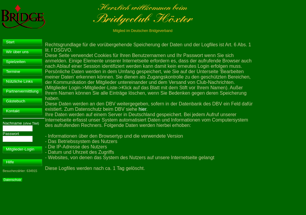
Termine (13, 71)
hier (142, 109)
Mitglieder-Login (20, 149)
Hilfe (10, 162)
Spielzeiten (15, 61)
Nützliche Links (19, 81)
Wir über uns (17, 52)
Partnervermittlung (22, 91)
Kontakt (12, 111)
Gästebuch (15, 101)
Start (10, 42)
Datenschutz (12, 180)
